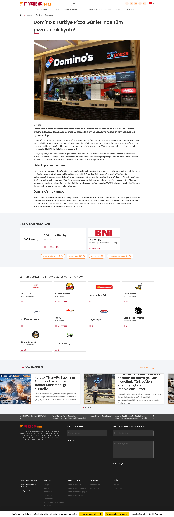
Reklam (116, 485)
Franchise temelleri (74, 485)
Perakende (48, 495)
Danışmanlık (130, 9)
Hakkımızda (117, 488)
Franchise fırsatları (42, 9)
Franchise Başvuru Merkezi (92, 9)
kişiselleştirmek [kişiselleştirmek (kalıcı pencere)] (138, 514)
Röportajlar (48, 492)
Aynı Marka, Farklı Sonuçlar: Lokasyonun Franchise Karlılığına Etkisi (75, 417)
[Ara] (86, 3)
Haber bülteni (95, 485)
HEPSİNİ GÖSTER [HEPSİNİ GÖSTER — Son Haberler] (146, 368)
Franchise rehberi (70, 9)
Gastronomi (49, 15)
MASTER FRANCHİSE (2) (120, 256)
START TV (47, 506)
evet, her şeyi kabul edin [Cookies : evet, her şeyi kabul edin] (91, 514)
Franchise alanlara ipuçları (77, 488)
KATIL (70, 441)
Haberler (56, 9)
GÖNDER (118, 464)
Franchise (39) (77, 256)
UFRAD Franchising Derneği (54, 502)
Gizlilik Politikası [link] (155, 514)
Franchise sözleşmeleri (75, 495)
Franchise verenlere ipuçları (77, 492)
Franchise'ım (48, 499)
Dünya (46, 488)
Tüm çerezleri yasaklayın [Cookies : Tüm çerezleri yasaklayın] (117, 514)
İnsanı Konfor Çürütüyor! (107, 416)
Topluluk (108, 9)
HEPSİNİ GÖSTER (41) (53, 256)
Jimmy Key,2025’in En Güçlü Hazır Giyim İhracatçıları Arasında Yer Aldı (137, 417)
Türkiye (39, 15)
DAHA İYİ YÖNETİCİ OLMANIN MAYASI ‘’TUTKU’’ (36, 417)
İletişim (118, 9)
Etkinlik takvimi (95, 488)
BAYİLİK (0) (97, 256)
